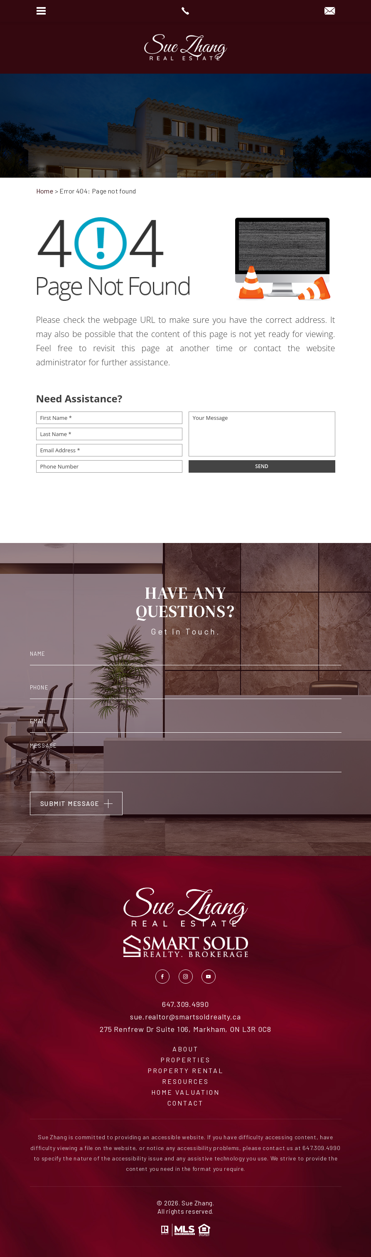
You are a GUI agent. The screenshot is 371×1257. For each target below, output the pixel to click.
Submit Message (69, 803)
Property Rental (185, 1070)
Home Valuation (185, 1092)
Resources (185, 1081)
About (185, 1049)
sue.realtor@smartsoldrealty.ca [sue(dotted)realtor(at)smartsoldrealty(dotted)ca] (185, 1017)
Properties (185, 1059)
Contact (185, 1103)
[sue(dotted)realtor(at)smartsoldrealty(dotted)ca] (329, 11)
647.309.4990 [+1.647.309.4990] (185, 1004)
